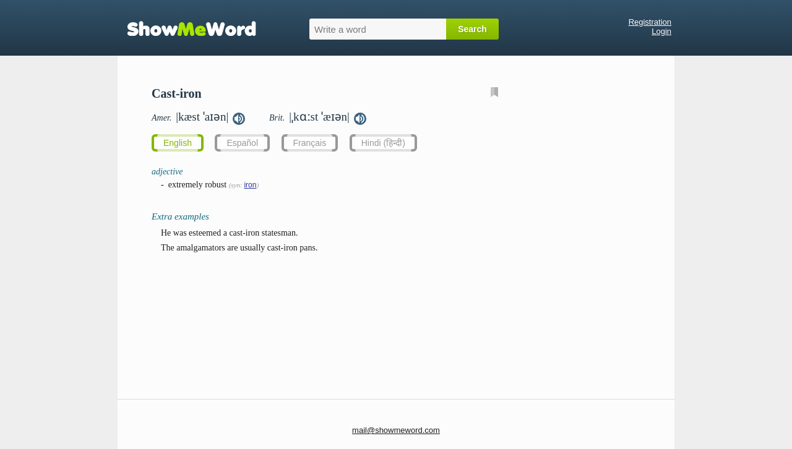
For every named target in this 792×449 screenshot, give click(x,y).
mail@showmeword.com (396, 430)
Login (661, 31)
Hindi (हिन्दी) (383, 143)
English (177, 143)
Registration (650, 22)
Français (310, 143)
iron (250, 185)
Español (242, 143)
